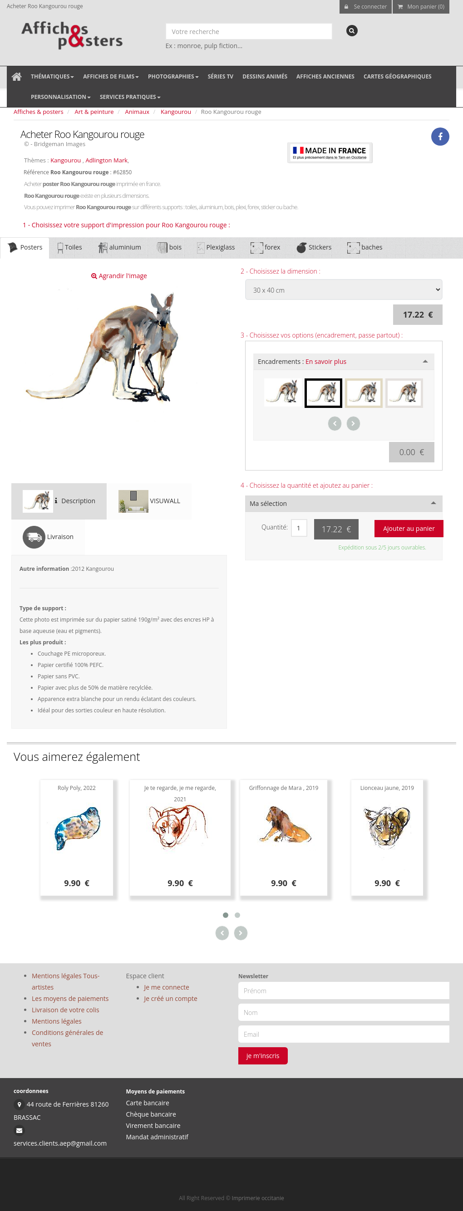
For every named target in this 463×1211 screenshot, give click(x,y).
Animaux (137, 112)
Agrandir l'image (119, 275)
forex (266, 248)
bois (169, 248)
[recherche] (352, 31)
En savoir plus (325, 361)
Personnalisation (61, 97)
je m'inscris (263, 1055)
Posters (24, 248)
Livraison (48, 537)
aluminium (119, 248)
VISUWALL (149, 501)
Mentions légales (57, 1021)
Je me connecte (166, 987)
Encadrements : (302, 361)
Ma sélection (268, 503)
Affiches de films (111, 76)
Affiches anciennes (325, 76)
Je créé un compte (170, 998)
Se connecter (366, 6)
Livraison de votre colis (65, 1009)
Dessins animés (264, 76)
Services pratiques (130, 97)
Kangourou (176, 112)
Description (59, 501)
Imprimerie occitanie (258, 1198)
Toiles (70, 248)
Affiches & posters (39, 112)
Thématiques (52, 76)
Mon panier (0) (421, 6)
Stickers (313, 248)
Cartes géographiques (398, 76)
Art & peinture (94, 112)
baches (365, 248)
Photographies (173, 76)
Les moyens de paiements (70, 998)
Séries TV (220, 76)
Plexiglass (216, 248)
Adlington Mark (106, 160)
